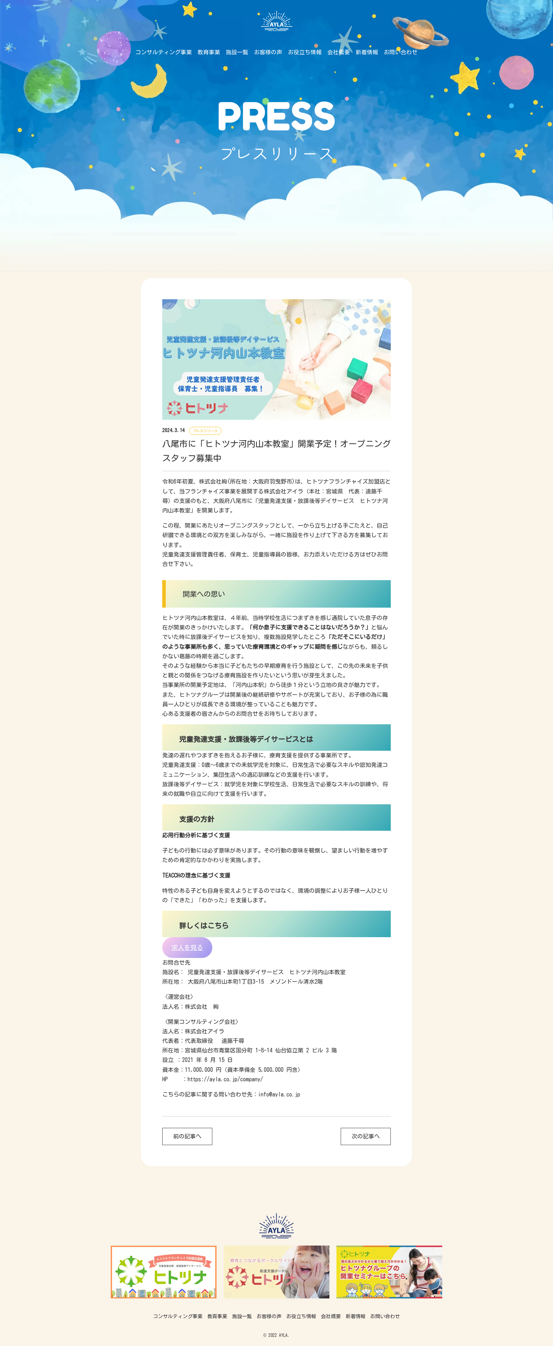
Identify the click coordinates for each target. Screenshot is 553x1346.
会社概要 (338, 52)
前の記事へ (187, 1136)
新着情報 (367, 52)
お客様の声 (268, 52)
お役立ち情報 (305, 52)
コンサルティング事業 (163, 52)
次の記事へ (366, 1136)
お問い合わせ (401, 52)
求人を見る (187, 947)
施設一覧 (237, 52)
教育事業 (209, 52)
